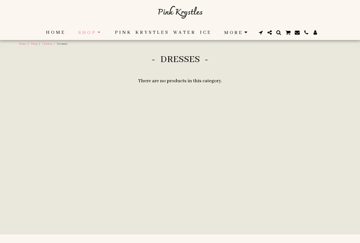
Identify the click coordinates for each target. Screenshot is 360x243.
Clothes (47, 44)
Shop (34, 44)
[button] (260, 32)
